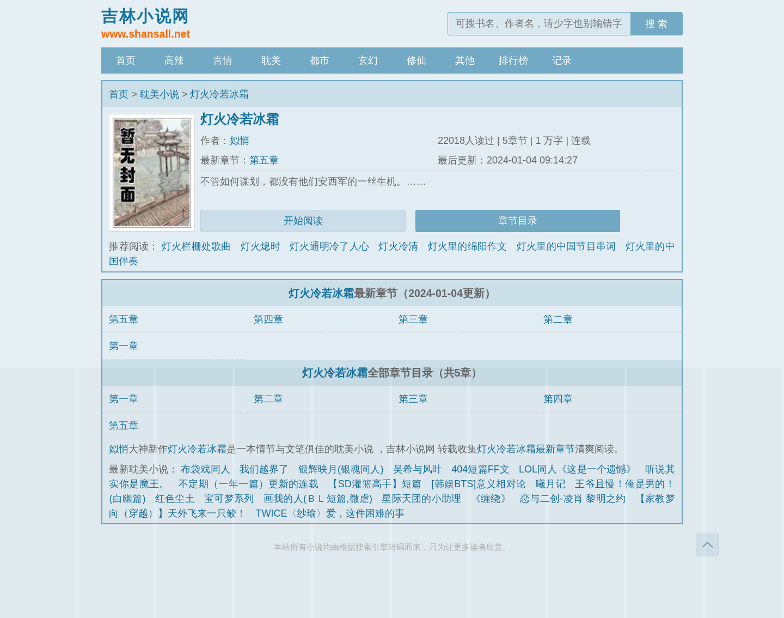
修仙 (416, 60)
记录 (562, 60)
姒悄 (239, 140)
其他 (465, 60)
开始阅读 (303, 220)
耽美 (271, 60)
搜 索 (656, 24)
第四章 (268, 319)
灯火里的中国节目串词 (566, 246)
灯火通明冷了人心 (329, 246)
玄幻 (368, 60)
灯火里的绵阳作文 (467, 246)
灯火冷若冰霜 (219, 94)
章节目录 (517, 220)
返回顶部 (707, 545)
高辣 (174, 60)
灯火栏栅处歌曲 (196, 246)
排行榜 (513, 60)
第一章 (123, 346)
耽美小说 (159, 94)
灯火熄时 (260, 246)
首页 (126, 60)
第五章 (264, 160)
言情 (222, 60)
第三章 (413, 319)
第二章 (558, 319)
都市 (319, 60)
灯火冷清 (398, 246)
